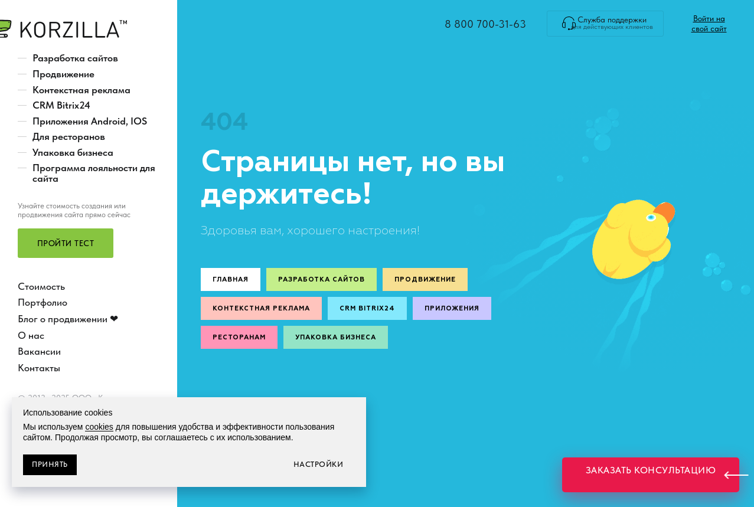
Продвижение (63, 74)
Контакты (39, 368)
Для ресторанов (68, 136)
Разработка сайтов (75, 58)
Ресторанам (239, 337)
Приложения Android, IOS (89, 121)
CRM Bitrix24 (61, 105)
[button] (65, 243)
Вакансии (39, 351)
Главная (231, 279)
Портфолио (42, 302)
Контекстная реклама (81, 90)
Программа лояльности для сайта (93, 173)
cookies (99, 426)
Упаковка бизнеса (72, 152)
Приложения (452, 308)
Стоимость (41, 286)
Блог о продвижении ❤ (68, 319)
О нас (31, 335)
